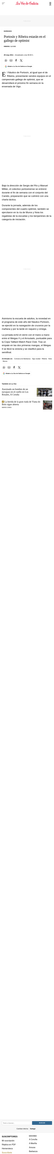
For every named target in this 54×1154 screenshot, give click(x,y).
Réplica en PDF (9, 1144)
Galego (32, 1129)
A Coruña (33, 1139)
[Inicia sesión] (49, 3)
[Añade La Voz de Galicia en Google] (18, 66)
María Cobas (7, 407)
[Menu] (3, 3)
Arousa (32, 1147)
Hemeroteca (7, 1148)
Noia (50, 359)
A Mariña (33, 1143)
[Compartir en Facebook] (16, 60)
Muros (5, 361)
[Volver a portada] (27, 3)
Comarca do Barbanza (22, 359)
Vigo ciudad (36, 359)
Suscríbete (7, 1152)
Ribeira (44, 359)
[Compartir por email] (11, 60)
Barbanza (33, 1151)
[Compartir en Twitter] (21, 60)
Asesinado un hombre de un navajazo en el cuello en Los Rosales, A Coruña (15, 392)
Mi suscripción (8, 1140)
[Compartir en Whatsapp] (6, 60)
